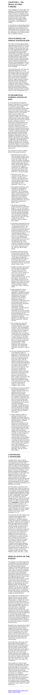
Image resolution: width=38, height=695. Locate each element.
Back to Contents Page (14, 690)
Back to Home (16, 692)
